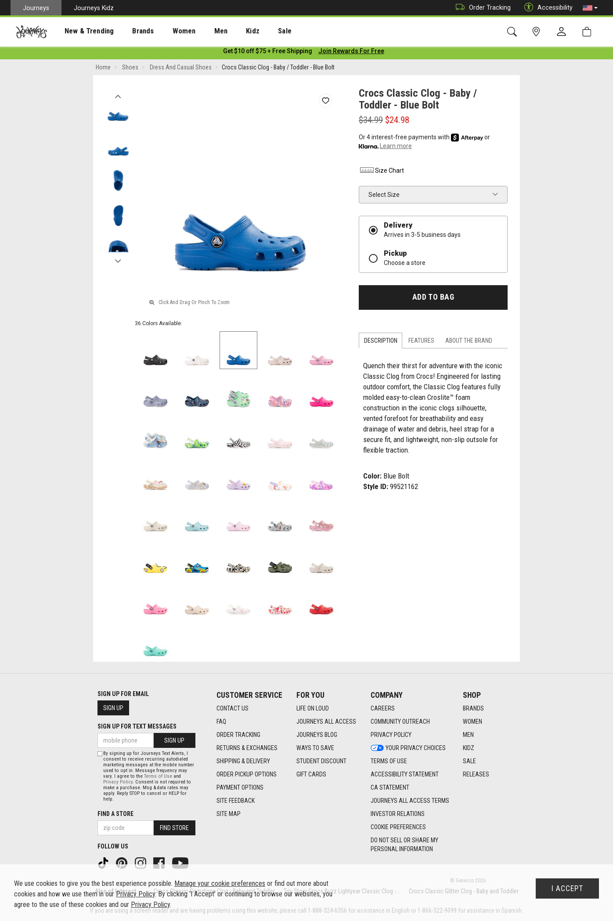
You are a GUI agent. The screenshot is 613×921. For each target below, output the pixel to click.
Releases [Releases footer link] (476, 774)
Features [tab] (421, 342)
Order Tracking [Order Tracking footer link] (238, 734)
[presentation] (81, 31)
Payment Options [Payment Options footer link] (239, 787)
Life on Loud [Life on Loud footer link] (312, 708)
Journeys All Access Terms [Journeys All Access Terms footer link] (410, 800)
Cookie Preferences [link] (398, 826)
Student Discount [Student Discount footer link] (321, 761)
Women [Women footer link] (472, 721)
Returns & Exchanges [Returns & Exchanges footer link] (247, 747)
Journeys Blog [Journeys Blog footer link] (316, 734)
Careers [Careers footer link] (383, 708)
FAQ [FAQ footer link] (221, 721)
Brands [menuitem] (129, 31)
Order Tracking (481, 7)
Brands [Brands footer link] (473, 708)
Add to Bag (433, 298)
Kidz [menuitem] (226, 31)
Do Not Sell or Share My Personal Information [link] (404, 844)
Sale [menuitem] (253, 31)
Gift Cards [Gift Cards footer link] (311, 774)
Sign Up (113, 707)
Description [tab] (380, 342)
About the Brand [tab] (468, 342)
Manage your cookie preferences (219, 883)
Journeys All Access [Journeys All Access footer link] (326, 721)
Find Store (174, 827)
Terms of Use (158, 776)
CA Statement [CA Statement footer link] (390, 787)
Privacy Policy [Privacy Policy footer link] (391, 734)
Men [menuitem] (197, 31)
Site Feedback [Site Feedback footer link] (235, 800)
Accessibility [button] (546, 7)
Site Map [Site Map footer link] (228, 813)
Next (118, 260)
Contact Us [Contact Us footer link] (232, 708)
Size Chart (381, 172)
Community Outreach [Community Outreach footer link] (400, 721)
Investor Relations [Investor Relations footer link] (398, 813)
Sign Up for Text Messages (137, 726)
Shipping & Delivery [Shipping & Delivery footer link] (243, 761)
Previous (118, 95)
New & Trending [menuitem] (81, 31)
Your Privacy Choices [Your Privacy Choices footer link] (408, 747)
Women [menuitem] (166, 31)
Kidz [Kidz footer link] (468, 747)
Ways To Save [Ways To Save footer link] (315, 747)
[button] (590, 8)
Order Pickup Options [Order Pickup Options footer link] (246, 774)
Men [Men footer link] (468, 734)
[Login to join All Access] (267, 52)
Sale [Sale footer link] (469, 761)
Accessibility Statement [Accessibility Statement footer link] (405, 774)
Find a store (115, 813)
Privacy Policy (118, 782)
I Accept (567, 888)
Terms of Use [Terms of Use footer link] (389, 761)
